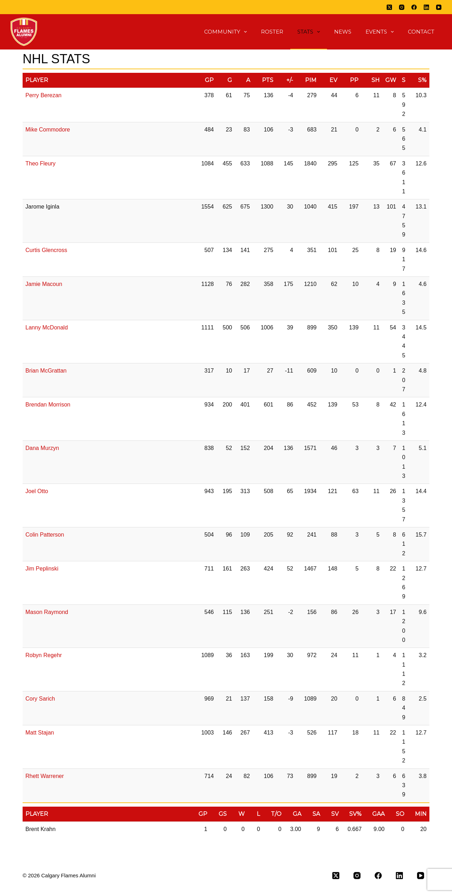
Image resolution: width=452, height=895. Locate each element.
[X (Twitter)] (389, 7)
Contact (421, 31)
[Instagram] (401, 7)
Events (381, 32)
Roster (272, 31)
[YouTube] (438, 7)
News (342, 31)
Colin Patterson (44, 535)
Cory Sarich (40, 699)
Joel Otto (36, 491)
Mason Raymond (46, 612)
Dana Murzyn (42, 448)
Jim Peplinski (41, 569)
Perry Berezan (43, 95)
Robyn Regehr (43, 655)
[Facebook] (414, 7)
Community (227, 32)
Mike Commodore (47, 130)
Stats (310, 32)
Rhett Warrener (44, 776)
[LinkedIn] (426, 7)
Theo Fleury (40, 163)
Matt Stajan (39, 733)
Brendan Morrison (47, 405)
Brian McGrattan (45, 371)
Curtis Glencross (46, 250)
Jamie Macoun (43, 284)
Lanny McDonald (46, 327)
